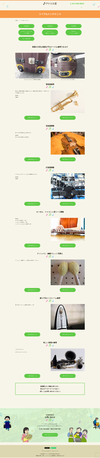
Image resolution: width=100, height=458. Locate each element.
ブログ (70, 7)
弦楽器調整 (50, 24)
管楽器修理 (26, 24)
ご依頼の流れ (37, 7)
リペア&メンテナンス (46, 7)
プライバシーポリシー (46, 451)
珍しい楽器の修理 (26, 37)
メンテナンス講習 (57, 7)
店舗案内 (25, 7)
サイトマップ (55, 451)
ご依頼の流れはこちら (32, 117)
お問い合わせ (76, 7)
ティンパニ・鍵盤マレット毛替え (50, 31)
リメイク (65, 7)
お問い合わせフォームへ (67, 117)
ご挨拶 (30, 7)
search (81, 7)
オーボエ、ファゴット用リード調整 (26, 31)
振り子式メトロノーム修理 (73, 31)
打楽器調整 (73, 24)
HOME (19, 7)
